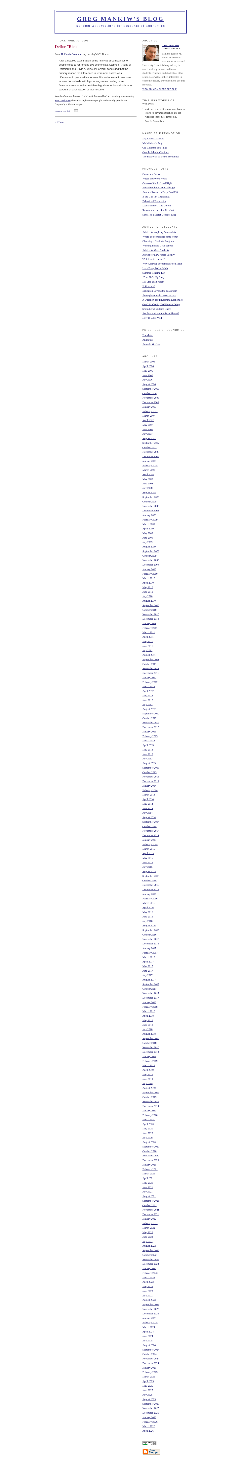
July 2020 (147, 1137)
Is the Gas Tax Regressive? (156, 196)
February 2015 (150, 844)
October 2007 (149, 447)
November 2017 (150, 993)
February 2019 (150, 1060)
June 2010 (147, 591)
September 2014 (150, 821)
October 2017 (149, 988)
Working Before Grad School (157, 245)
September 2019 (150, 1092)
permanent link (62, 111)
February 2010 (150, 573)
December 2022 (150, 1263)
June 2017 (147, 970)
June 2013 (147, 754)
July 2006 (147, 379)
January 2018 (149, 1002)
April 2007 (148, 420)
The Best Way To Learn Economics (160, 156)
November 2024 (150, 1358)
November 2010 (150, 614)
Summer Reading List (153, 272)
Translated (147, 335)
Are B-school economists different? (160, 313)
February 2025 (150, 1372)
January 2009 (149, 515)
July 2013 (147, 758)
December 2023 (150, 1313)
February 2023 (150, 1272)
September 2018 (150, 1038)
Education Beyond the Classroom (159, 290)
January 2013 (149, 731)
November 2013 (150, 776)
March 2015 (148, 848)
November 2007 (150, 451)
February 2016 (150, 898)
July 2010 (147, 596)
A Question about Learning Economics (162, 299)
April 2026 (148, 1430)
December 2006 (150, 402)
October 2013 (149, 772)
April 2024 (148, 1331)
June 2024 (147, 1335)
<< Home (60, 122)
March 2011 (148, 632)
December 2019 (150, 1105)
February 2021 (150, 1169)
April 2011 (148, 636)
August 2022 (149, 1245)
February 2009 (150, 519)
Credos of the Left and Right (157, 183)
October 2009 (149, 555)
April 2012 (148, 690)
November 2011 (150, 668)
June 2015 (147, 862)
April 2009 (148, 528)
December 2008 (150, 510)
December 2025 (150, 1412)
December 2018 (150, 1051)
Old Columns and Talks (154, 147)
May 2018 (147, 1020)
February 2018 (150, 1006)
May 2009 (147, 533)
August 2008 (149, 492)
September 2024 (150, 1349)
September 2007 (150, 442)
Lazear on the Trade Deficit (156, 205)
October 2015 (149, 880)
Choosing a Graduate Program (158, 241)
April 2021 (148, 1178)
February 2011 (150, 627)
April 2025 (148, 1381)
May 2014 (147, 803)
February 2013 (150, 736)
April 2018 (148, 1015)
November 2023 (150, 1308)
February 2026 (150, 1421)
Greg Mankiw (170, 45)
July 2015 (147, 866)
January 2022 (149, 1218)
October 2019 (149, 1097)
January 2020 (149, 1110)
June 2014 (147, 808)
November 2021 (150, 1209)
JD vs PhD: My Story (153, 277)
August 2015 (149, 871)
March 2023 (148, 1277)
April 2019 (148, 1069)
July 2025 (147, 1394)
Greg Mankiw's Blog (120, 19)
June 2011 (147, 645)
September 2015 (150, 875)
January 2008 (149, 460)
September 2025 (150, 1403)
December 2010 (150, 618)
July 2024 (147, 1340)
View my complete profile (159, 89)
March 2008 (148, 469)
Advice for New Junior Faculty (158, 254)
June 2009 (147, 537)
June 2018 (147, 1024)
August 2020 (149, 1142)
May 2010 (147, 587)
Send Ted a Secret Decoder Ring (159, 214)
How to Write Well (152, 317)
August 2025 (149, 1399)
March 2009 (148, 523)
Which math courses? (153, 259)
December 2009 (150, 564)
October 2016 (149, 934)
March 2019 (148, 1065)
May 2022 (147, 1232)
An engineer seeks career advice (159, 295)
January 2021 (149, 1164)
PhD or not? (148, 286)
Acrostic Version (151, 344)
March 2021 (148, 1173)
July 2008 (147, 487)
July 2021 (147, 1191)
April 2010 (148, 582)
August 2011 (149, 654)
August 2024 (149, 1345)
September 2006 (150, 388)
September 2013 (150, 767)
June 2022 (147, 1236)
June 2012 (147, 700)
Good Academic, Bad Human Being (161, 304)
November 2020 (150, 1155)
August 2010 (149, 600)
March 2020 (148, 1119)
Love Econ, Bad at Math (155, 268)
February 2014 (150, 790)
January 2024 (149, 1317)
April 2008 (148, 474)
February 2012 (150, 682)
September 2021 (150, 1200)
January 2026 (149, 1417)
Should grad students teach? (157, 308)
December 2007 (150, 456)
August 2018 (149, 1033)
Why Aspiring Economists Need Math (162, 263)
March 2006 (148, 361)
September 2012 (150, 713)
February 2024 (150, 1322)
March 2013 (148, 740)
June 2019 (147, 1078)
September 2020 (150, 1146)
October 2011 (149, 663)
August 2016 (149, 925)
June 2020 (147, 1133)
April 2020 (148, 1123)
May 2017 (147, 966)
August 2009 (149, 546)
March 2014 (148, 794)
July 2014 (147, 812)
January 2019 (149, 1056)
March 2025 (148, 1376)
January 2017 (149, 948)
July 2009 (147, 542)
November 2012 (150, 722)
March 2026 (148, 1426)
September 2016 (150, 930)
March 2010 (148, 578)
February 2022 (150, 1223)
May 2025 (147, 1385)
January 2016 (149, 893)
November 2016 (150, 938)
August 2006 (149, 384)
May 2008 (147, 478)
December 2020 (150, 1160)
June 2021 (147, 1187)
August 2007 (149, 438)
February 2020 (150, 1115)
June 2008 (147, 483)
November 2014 (150, 830)
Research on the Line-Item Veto (158, 210)
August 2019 (149, 1087)
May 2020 (147, 1128)
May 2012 (147, 695)
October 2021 (149, 1205)
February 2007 (150, 411)
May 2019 (147, 1074)
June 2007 (147, 429)
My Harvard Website (153, 138)
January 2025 (149, 1367)
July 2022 (147, 1241)
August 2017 (149, 979)
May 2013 (147, 749)
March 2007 (148, 415)
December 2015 (150, 889)
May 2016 (147, 912)
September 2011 (150, 659)
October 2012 (149, 718)
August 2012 (149, 708)
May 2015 (147, 857)
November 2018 (150, 1047)
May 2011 (147, 641)
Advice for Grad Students (155, 250)
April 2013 (148, 745)
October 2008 (149, 501)
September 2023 (150, 1304)
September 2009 (150, 551)
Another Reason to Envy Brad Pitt (160, 192)
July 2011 (147, 650)
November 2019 (150, 1101)
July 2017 (147, 975)
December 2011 (150, 672)
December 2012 (150, 727)
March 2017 (148, 957)
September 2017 (150, 984)
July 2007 (147, 433)
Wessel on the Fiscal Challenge (158, 187)
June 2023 (147, 1290)
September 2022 (150, 1250)
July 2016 (147, 920)
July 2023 (147, 1295)
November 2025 (150, 1408)
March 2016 (148, 902)
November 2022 (150, 1259)
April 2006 (148, 366)
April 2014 (148, 799)
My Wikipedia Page (152, 143)
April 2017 (148, 961)
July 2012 (147, 704)
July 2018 (147, 1029)
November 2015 (150, 884)
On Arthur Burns (151, 174)
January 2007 (149, 406)
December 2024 (150, 1363)
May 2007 (147, 424)
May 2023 (147, 1286)
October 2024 (149, 1353)
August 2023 (149, 1299)
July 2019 (147, 1083)
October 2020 (149, 1151)
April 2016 (148, 907)
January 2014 (149, 785)
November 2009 (150, 560)
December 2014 (150, 835)
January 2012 (149, 677)
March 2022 (148, 1227)
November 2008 (150, 505)
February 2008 (150, 465)
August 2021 (149, 1196)
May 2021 (147, 1182)
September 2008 (150, 497)
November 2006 (150, 397)
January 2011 (149, 623)
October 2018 (149, 1042)
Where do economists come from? (160, 236)
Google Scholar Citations (155, 152)
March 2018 (148, 1011)
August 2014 (149, 817)
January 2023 (149, 1268)
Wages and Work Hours (154, 178)
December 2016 (150, 943)
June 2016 (147, 916)
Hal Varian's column (71, 54)
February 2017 (150, 952)
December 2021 (150, 1214)
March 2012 (148, 686)
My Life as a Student (153, 281)
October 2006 (149, 393)
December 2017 (150, 997)
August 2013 (149, 763)
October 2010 (149, 609)
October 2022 (149, 1254)
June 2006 (147, 375)
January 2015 (149, 839)
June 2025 (147, 1390)
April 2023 (148, 1281)
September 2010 (150, 605)
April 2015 (148, 853)
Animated (147, 339)
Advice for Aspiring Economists (159, 232)
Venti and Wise (63, 100)
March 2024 (148, 1327)
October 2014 (149, 826)
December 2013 (150, 781)
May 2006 (147, 370)
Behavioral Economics (154, 201)
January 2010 (149, 569)
